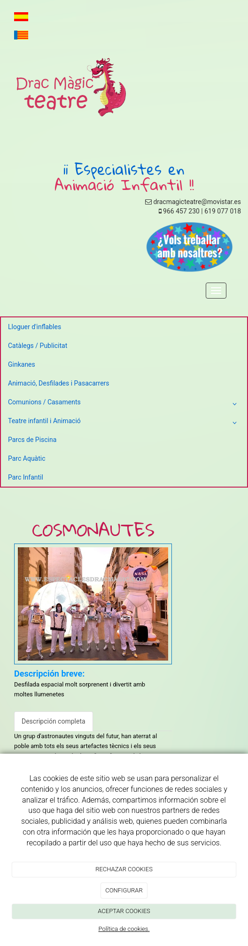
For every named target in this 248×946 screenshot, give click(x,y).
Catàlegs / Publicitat (37, 345)
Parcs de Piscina (32, 439)
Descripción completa (53, 721)
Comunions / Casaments (124, 403)
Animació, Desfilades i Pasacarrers (58, 383)
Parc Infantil (25, 477)
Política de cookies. (123, 928)
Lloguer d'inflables (34, 327)
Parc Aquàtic (27, 458)
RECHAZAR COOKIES (124, 869)
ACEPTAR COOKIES (124, 910)
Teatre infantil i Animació (124, 422)
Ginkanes (21, 364)
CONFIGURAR (123, 890)
